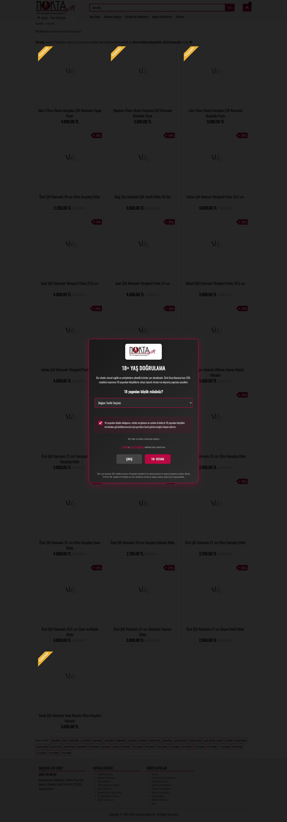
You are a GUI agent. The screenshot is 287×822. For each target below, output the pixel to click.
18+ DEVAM (157, 459)
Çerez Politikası (137, 447)
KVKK (124, 447)
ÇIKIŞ (129, 459)
